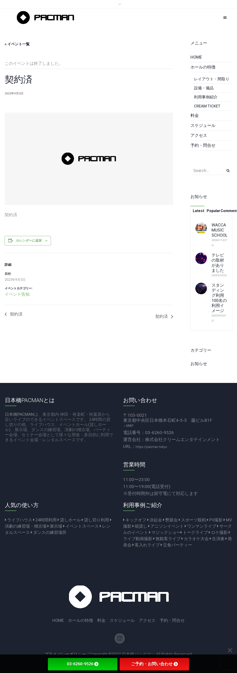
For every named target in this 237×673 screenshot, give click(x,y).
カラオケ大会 (195, 538)
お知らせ (198, 363)
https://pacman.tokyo (151, 447)
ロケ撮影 (218, 532)
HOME (196, 57)
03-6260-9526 (82, 663)
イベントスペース (81, 526)
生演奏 (217, 538)
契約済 (15, 314)
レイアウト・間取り (211, 79)
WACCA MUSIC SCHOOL (220, 230)
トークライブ (194, 532)
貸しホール (69, 519)
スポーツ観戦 (192, 519)
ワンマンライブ (200, 526)
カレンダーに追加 (28, 240)
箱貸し (139, 526)
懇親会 (170, 519)
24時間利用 (45, 519)
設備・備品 (204, 88)
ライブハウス (18, 519)
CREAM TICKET (207, 106)
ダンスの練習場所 (48, 532)
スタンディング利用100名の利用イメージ (219, 298)
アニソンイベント (166, 526)
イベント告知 (17, 294)
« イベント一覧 (17, 44)
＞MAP (128, 426)
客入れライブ (146, 544)
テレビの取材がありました (218, 263)
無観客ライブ (167, 538)
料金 (194, 115)
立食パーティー (176, 544)
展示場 (54, 526)
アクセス (198, 135)
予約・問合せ (202, 145)
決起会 (154, 519)
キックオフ (134, 519)
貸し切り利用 (95, 519)
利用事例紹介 (206, 97)
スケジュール (202, 125)
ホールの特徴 (202, 67)
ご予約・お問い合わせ (154, 663)
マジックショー (165, 532)
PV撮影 (215, 519)
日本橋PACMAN (19, 414)
